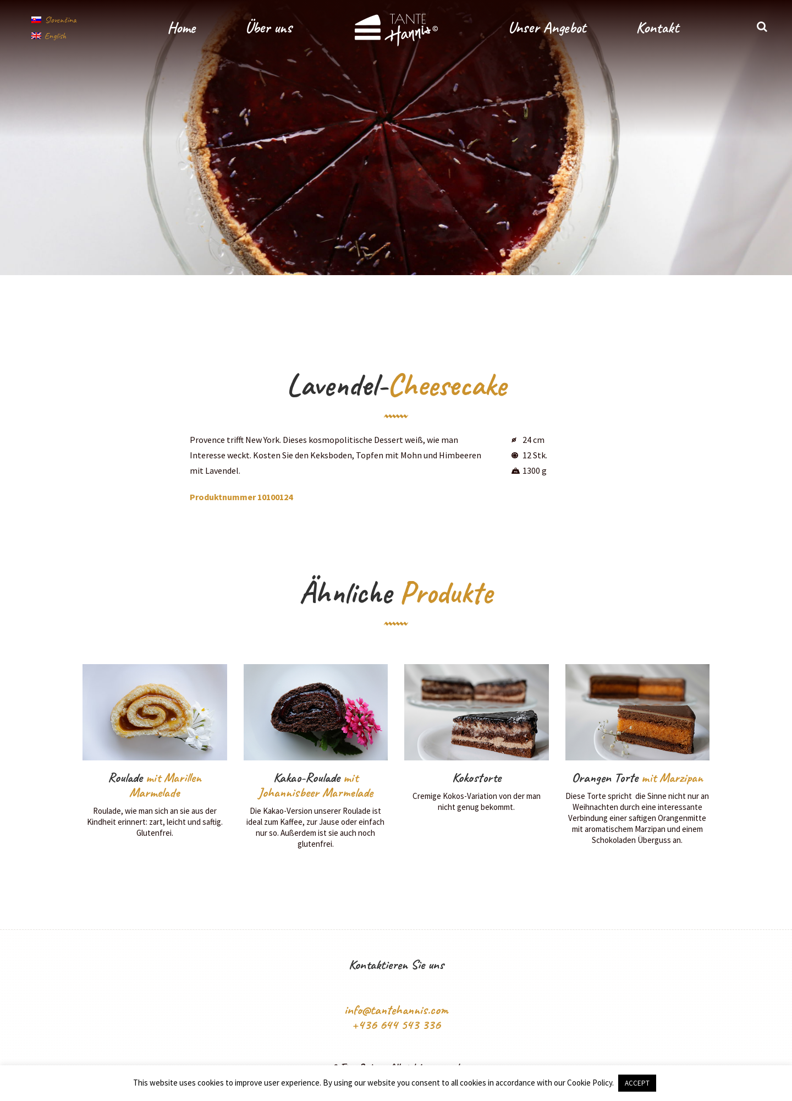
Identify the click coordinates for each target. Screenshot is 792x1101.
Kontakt (657, 27)
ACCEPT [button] (637, 1083)
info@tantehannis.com (396, 1009)
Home (181, 27)
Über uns (268, 27)
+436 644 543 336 (396, 1024)
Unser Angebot (547, 27)
